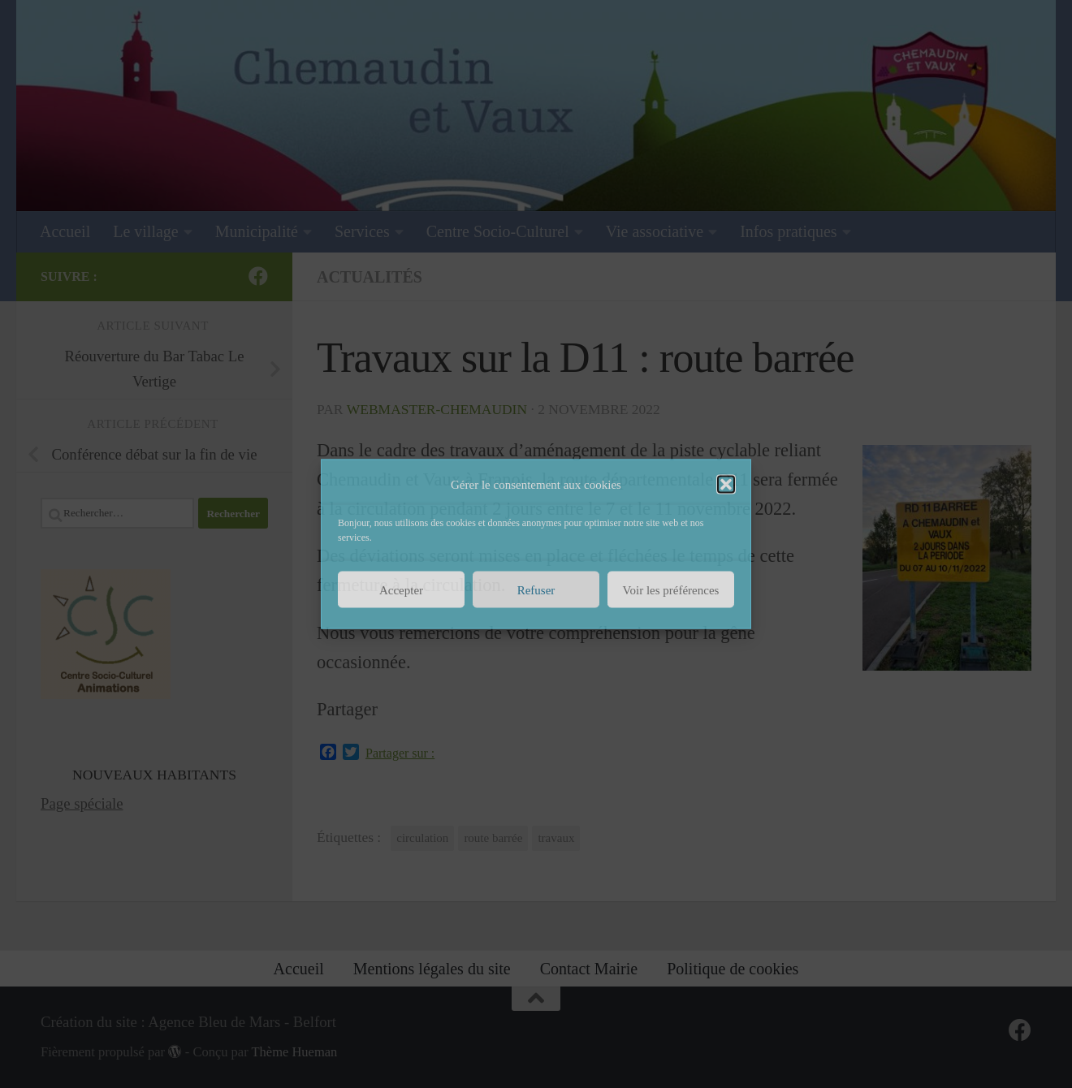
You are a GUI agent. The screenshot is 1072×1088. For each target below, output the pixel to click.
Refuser (536, 589)
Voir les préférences (671, 589)
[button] (726, 485)
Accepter (401, 589)
